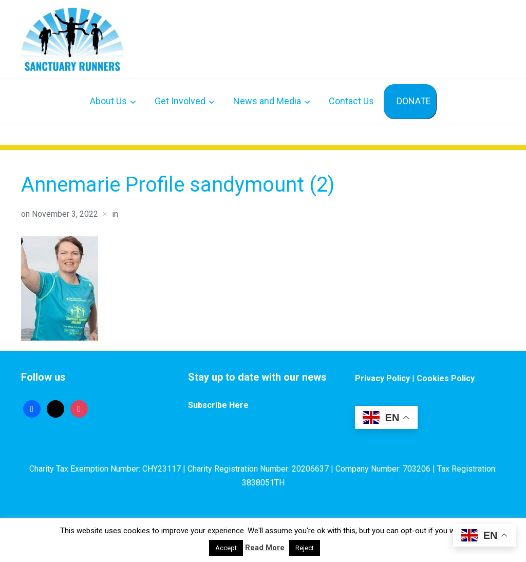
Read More (265, 547)
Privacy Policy (382, 378)
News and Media (267, 101)
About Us (108, 101)
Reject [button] (304, 548)
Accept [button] (226, 548)
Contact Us (351, 101)
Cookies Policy (446, 378)
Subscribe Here (218, 405)
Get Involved (180, 101)
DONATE (414, 101)
